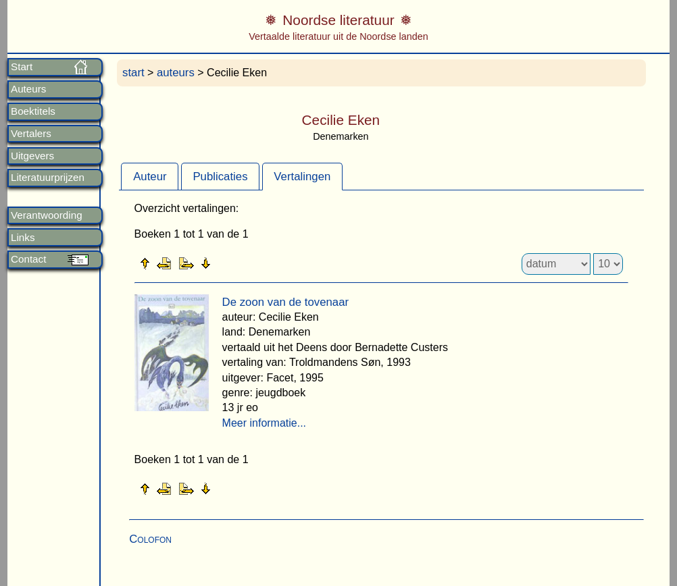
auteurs (176, 72)
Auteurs (28, 89)
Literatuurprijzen (47, 177)
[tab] (149, 176)
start (133, 72)
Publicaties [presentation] (220, 176)
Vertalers (31, 133)
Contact (28, 259)
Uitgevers (32, 156)
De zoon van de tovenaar (285, 302)
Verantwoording (46, 215)
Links (22, 237)
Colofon (150, 539)
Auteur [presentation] (149, 176)
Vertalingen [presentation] (302, 176)
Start (21, 66)
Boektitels (33, 111)
